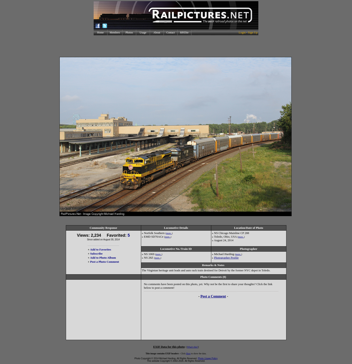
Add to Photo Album (103, 257)
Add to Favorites (100, 249)
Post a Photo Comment (104, 261)
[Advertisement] (176, 46)
